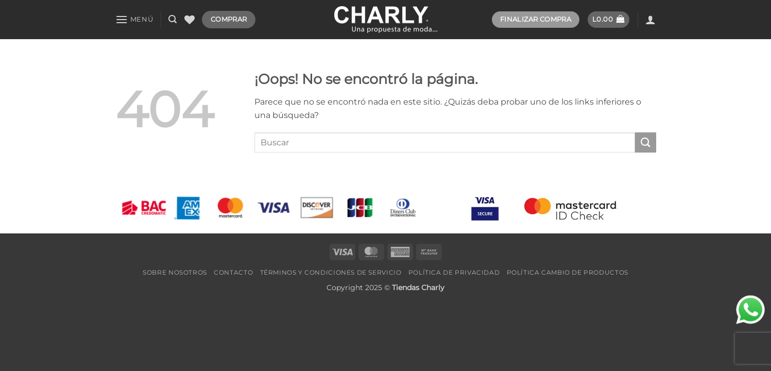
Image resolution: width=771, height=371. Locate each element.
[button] (134, 19)
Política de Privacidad (454, 272)
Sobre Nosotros (175, 272)
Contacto (233, 272)
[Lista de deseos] (189, 19)
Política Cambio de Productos (567, 272)
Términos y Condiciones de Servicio (331, 272)
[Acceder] (650, 19)
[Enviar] (645, 142)
